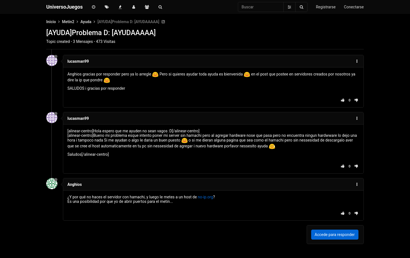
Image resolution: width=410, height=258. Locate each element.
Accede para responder (335, 234)
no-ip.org (205, 197)
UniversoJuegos (64, 7)
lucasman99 (78, 61)
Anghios (74, 184)
